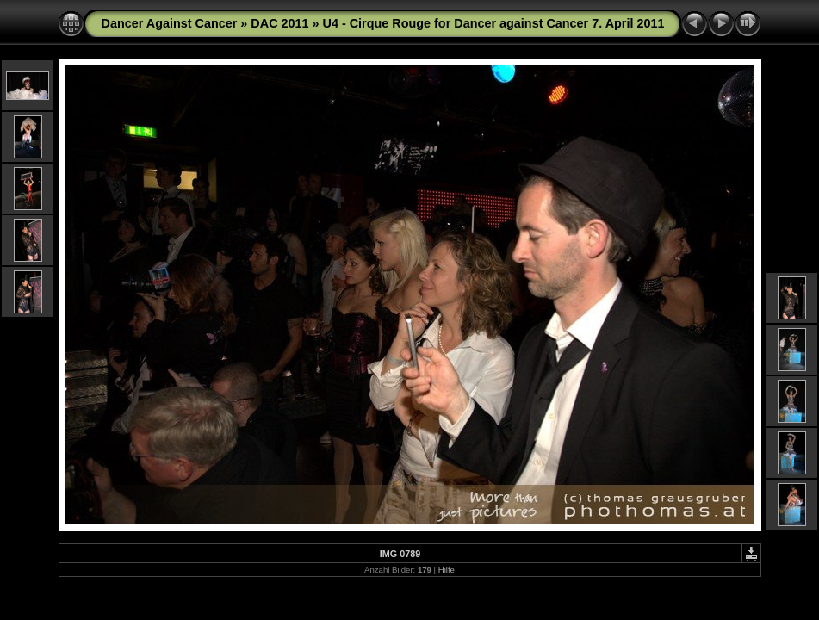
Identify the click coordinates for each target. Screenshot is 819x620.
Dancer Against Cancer (170, 23)
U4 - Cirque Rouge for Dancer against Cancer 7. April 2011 (494, 23)
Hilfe (446, 569)
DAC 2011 (279, 23)
